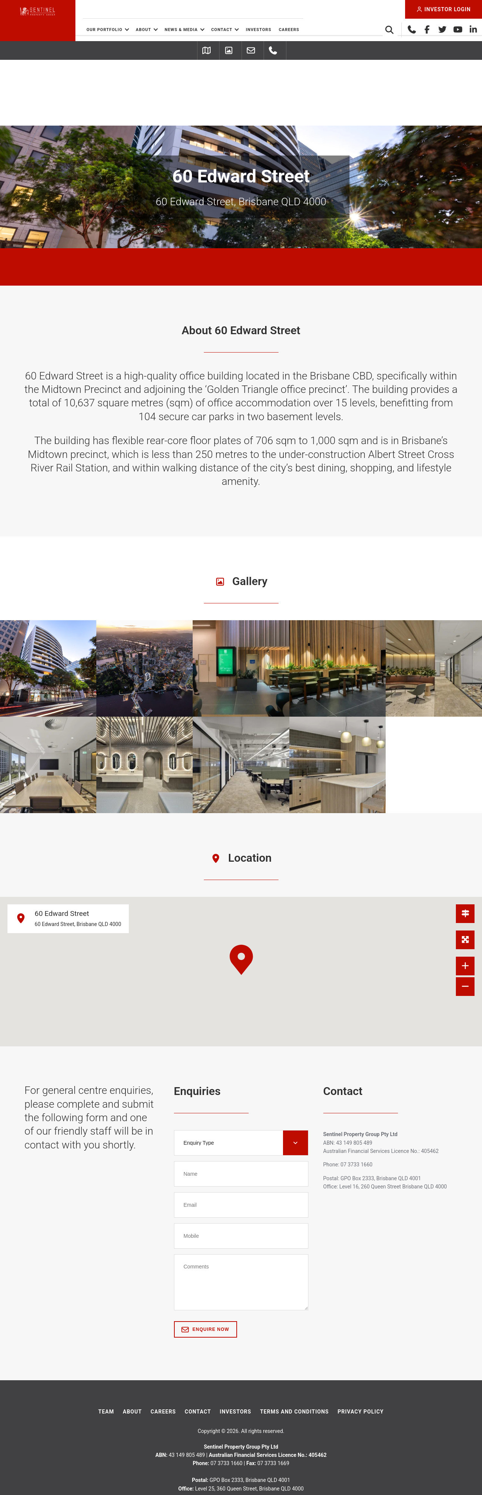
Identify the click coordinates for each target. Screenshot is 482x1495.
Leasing (277, 50)
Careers (325, 29)
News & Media (217, 29)
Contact (258, 29)
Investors (295, 29)
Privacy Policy (361, 1346)
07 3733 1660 (330, 50)
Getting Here (154, 50)
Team (106, 1346)
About (180, 29)
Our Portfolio (141, 29)
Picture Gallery (219, 50)
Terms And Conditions (294, 1346)
